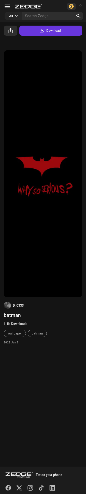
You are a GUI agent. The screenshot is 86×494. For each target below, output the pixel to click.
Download (50, 30)
